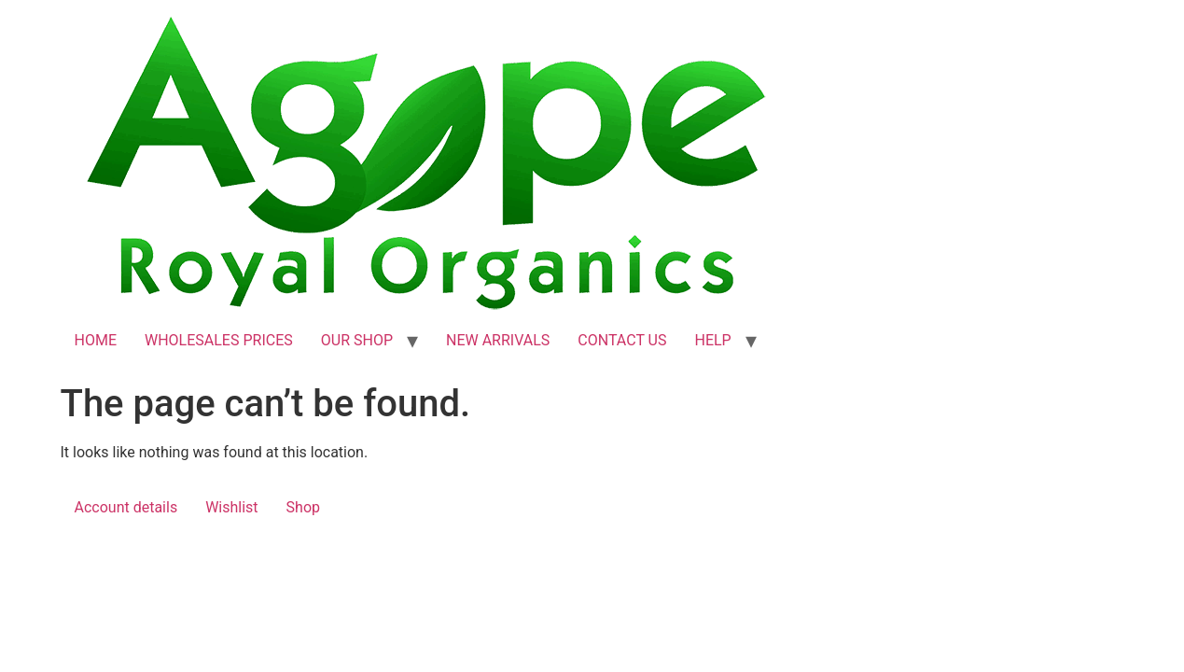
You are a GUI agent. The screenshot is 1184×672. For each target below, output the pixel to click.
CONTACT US (622, 340)
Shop (303, 507)
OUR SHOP (357, 340)
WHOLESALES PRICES (219, 340)
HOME (96, 340)
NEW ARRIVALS (498, 340)
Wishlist (231, 507)
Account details (126, 507)
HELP (712, 340)
